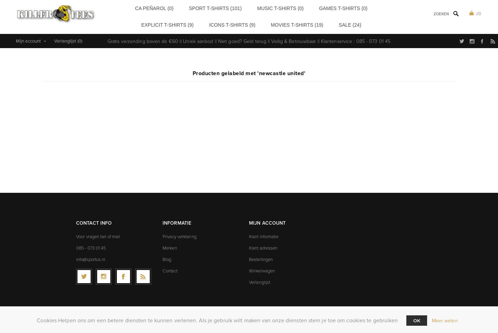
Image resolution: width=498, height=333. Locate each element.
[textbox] (432, 14)
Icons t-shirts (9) (208, 23)
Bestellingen (261, 256)
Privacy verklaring (179, 234)
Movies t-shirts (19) (259, 23)
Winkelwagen (262, 268)
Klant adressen (263, 245)
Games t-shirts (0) (293, 7)
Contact (170, 268)
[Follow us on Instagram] (103, 273)
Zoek (456, 13)
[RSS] (143, 273)
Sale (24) (299, 23)
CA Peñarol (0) (147, 7)
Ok (416, 320)
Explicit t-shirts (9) (345, 7)
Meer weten (445, 320)
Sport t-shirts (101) (194, 7)
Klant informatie (264, 234)
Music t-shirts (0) (244, 7)
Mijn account (28, 38)
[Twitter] (84, 273)
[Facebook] (123, 273)
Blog (167, 256)
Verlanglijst (259, 279)
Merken (170, 245)
